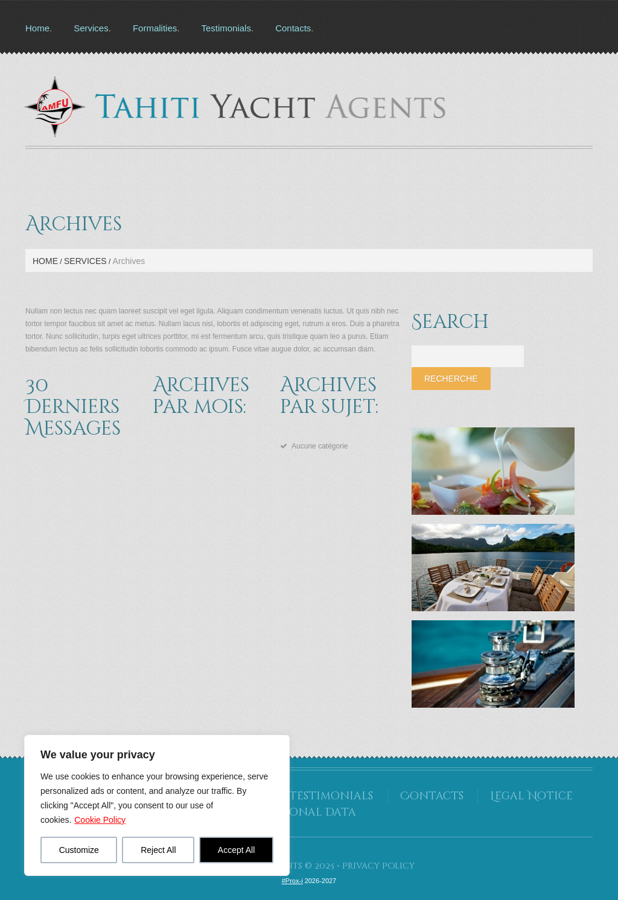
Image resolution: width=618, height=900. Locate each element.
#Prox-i (292, 880)
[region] (157, 805)
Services (91, 28)
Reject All (158, 850)
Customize (79, 850)
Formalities (155, 28)
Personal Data (309, 812)
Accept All (236, 850)
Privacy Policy (378, 866)
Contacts (293, 28)
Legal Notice (531, 796)
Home (37, 28)
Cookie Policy (100, 820)
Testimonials (226, 28)
